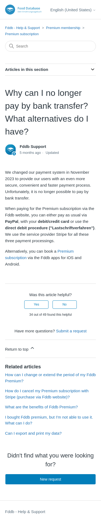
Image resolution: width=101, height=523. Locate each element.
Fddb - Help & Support (22, 28)
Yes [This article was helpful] (36, 304)
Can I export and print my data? (33, 433)
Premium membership (63, 28)
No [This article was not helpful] (64, 304)
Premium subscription (22, 34)
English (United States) (73, 10)
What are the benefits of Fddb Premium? (41, 407)
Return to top (20, 348)
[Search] (50, 46)
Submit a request (71, 331)
